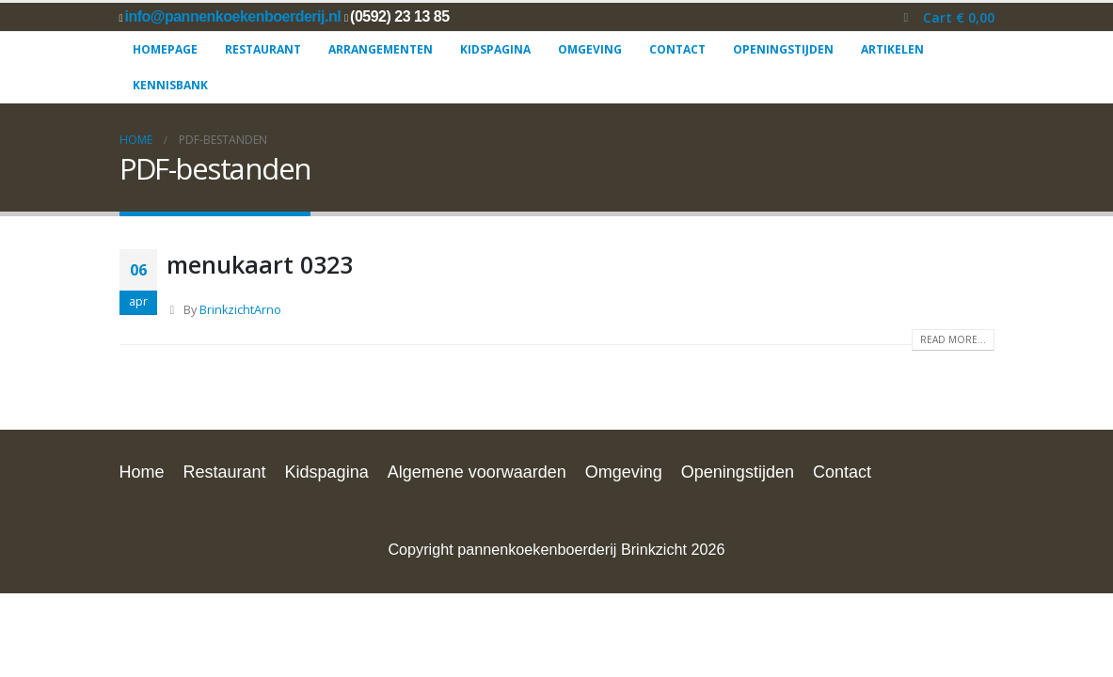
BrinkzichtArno (240, 310)
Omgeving (590, 49)
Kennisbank (170, 85)
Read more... (953, 339)
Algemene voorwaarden (477, 472)
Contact (677, 49)
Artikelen (892, 49)
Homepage (165, 49)
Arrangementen (380, 49)
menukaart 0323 (260, 264)
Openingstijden (783, 49)
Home (142, 472)
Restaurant (263, 49)
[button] (905, 17)
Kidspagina (495, 49)
